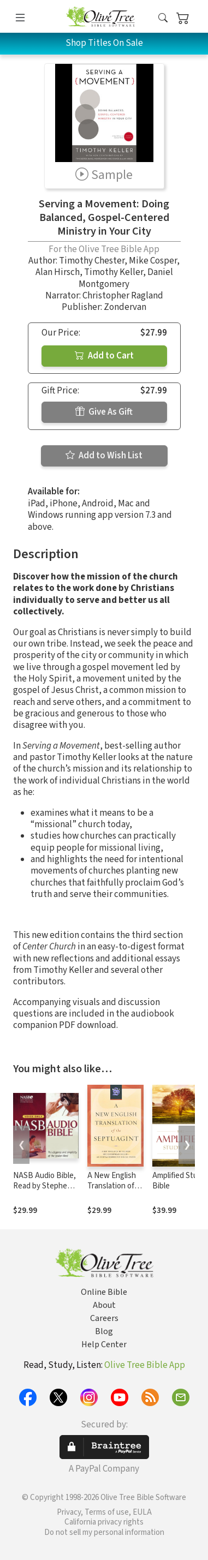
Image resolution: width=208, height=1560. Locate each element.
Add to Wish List (104, 455)
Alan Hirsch (57, 272)
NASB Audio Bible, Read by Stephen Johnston (44, 1186)
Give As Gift (104, 412)
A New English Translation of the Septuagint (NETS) (113, 1191)
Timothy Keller (113, 272)
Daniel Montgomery (126, 278)
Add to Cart (104, 355)
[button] (163, 18)
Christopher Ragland (122, 295)
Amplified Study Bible (179, 1181)
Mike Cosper (153, 260)
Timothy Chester (91, 260)
